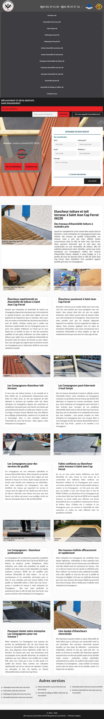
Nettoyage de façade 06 (52, 41)
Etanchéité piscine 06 (52, 81)
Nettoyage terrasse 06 (52, 35)
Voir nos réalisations (9, 109)
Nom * (56, 140)
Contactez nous (52, 94)
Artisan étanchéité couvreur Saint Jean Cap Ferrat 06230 (52, 688)
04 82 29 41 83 (49, 6)
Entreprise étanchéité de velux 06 (52, 74)
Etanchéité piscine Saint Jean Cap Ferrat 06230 (87, 687)
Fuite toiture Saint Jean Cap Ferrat (14, 691)
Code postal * (82, 140)
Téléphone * (82, 149)
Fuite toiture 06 (52, 29)
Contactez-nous (31, 167)
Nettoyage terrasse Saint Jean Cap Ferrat (16, 687)
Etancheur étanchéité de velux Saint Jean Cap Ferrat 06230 (87, 691)
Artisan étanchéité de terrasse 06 (52, 55)
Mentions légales (74, 716)
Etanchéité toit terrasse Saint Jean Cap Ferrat (18, 697)
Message (57, 158)
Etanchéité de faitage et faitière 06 (52, 87)
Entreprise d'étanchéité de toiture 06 (52, 61)
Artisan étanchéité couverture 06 (52, 48)
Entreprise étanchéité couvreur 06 (52, 68)
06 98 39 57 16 (70, 6)
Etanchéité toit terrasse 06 (52, 22)
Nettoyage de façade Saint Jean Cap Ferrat (17, 694)
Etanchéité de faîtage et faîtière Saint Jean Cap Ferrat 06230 (53, 694)
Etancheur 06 (52, 15)
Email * (56, 149)
